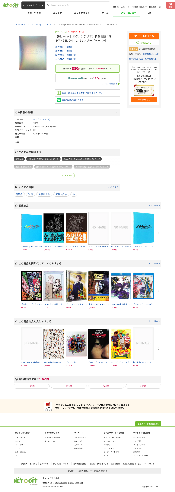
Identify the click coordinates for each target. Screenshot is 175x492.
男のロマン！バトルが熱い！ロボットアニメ (53, 167)
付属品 (19, 194)
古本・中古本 (34, 12)
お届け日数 (44, 194)
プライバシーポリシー (61, 464)
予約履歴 (134, 7)
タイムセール (50, 441)
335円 (69, 386)
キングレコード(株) (41, 119)
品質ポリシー (45, 464)
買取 (170, 7)
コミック (57, 12)
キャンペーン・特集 (52, 437)
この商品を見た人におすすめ (89, 321)
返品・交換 (61, 194)
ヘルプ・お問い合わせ (112, 437)
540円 (106, 386)
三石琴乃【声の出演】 (66, 58)
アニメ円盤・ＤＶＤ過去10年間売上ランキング (82, 159)
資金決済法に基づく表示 (131, 464)
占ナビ (106, 455)
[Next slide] (158, 233)
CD (149, 12)
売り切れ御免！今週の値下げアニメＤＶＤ (92, 167)
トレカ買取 (137, 441)
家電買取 (136, 452)
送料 (30, 194)
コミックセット (82, 12)
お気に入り (143, 7)
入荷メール (125, 7)
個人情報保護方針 (80, 464)
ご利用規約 (115, 464)
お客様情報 (78, 448)
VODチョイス (109, 448)
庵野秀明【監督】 (64, 47)
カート (161, 7)
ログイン (116, 7)
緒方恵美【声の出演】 (66, 54)
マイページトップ (81, 437)
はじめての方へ (110, 441)
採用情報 (33, 464)
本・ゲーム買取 (139, 437)
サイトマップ (149, 464)
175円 (32, 386)
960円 (143, 386)
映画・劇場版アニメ (23, 167)
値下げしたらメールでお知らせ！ (144, 59)
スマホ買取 (137, 448)
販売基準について (151, 54)
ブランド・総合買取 (140, 455)
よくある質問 (68, 187)
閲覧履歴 (152, 7)
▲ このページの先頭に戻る (148, 424)
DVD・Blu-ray (128, 12)
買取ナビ (107, 444)
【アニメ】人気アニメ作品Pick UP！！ (43, 159)
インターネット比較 (111, 452)
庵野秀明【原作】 (64, 50)
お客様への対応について (99, 464)
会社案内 (24, 464)
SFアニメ (19, 159)
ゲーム (105, 12)
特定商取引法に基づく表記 (53, 486)
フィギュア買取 (139, 444)
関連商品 (89, 205)
